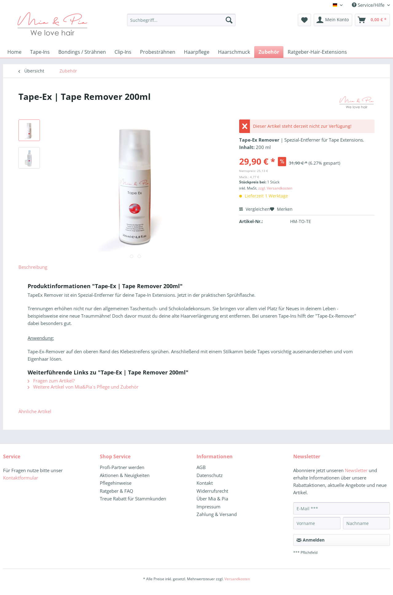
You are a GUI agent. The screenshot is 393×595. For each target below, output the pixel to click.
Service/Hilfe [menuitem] (369, 5)
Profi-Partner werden (122, 467)
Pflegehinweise (115, 483)
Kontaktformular (20, 478)
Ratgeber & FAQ (116, 491)
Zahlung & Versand (216, 514)
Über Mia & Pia (212, 498)
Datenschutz (209, 475)
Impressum (208, 506)
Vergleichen (254, 209)
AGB (201, 467)
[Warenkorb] (372, 20)
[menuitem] (181, 23)
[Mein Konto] (333, 20)
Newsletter (356, 470)
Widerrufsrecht (212, 491)
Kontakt (204, 483)
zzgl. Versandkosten (275, 188)
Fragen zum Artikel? (51, 381)
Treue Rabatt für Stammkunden (133, 498)
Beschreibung (32, 267)
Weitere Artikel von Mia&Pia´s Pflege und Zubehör (83, 387)
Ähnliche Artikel (34, 411)
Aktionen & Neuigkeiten (125, 475)
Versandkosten (237, 578)
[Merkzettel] (304, 20)
